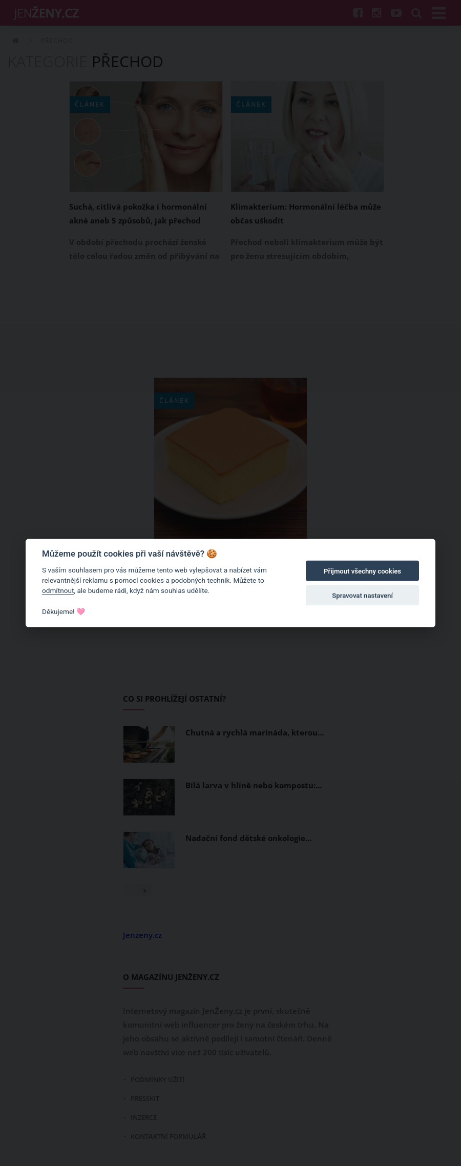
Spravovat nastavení (362, 596)
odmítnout (58, 590)
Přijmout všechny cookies (362, 571)
